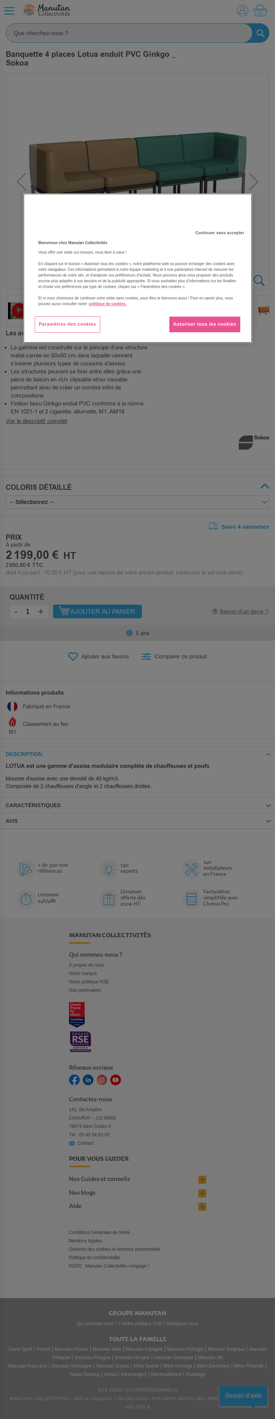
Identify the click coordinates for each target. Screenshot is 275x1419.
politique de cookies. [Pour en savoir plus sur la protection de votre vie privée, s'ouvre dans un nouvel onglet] (108, 304)
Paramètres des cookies (67, 324)
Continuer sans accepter (219, 233)
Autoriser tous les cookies (204, 324)
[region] (137, 268)
